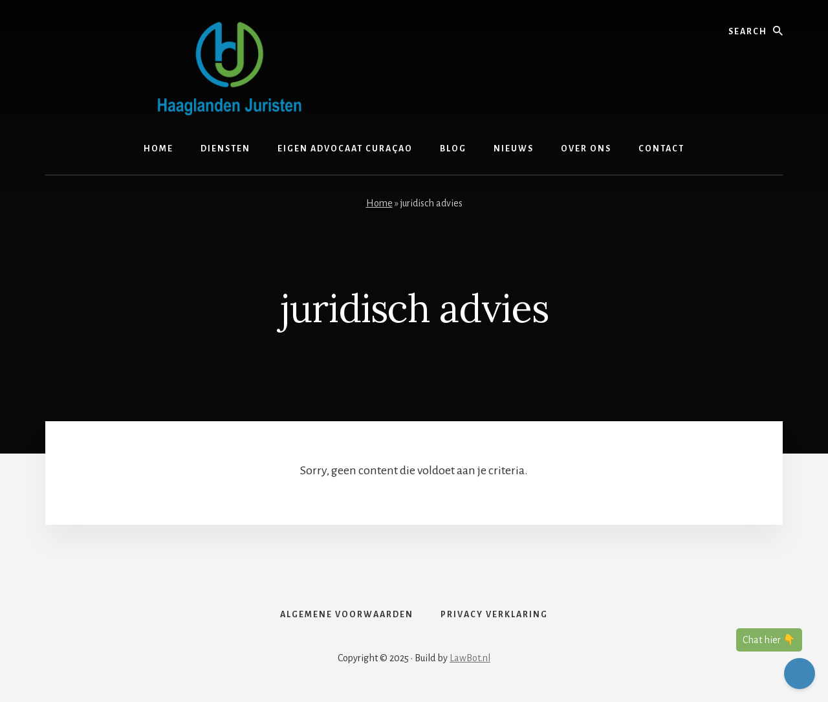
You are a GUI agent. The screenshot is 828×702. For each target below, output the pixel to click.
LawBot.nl (470, 658)
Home (379, 203)
